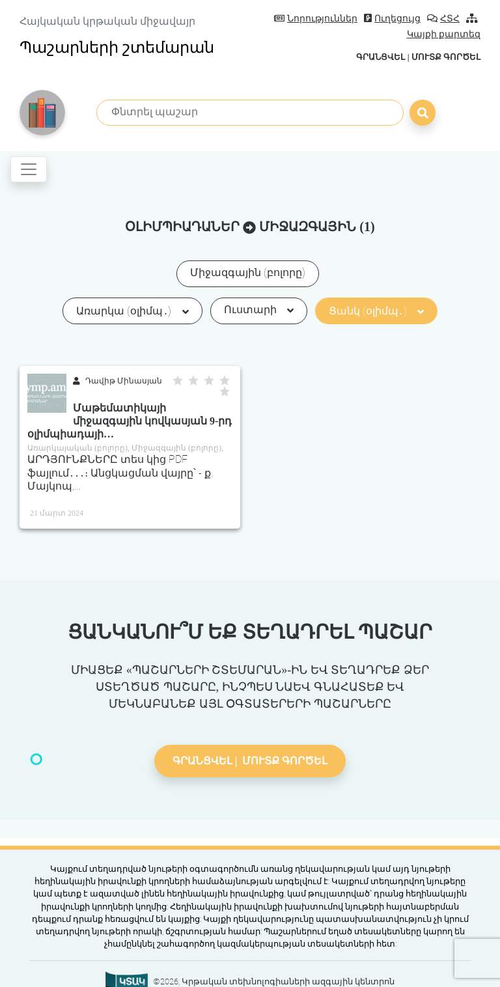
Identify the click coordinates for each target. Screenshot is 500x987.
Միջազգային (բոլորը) (247, 272)
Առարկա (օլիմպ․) (132, 311)
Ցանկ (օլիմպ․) (376, 311)
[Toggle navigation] (28, 169)
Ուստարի (259, 309)
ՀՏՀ (443, 18)
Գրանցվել (380, 57)
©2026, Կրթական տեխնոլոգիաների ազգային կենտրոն (274, 981)
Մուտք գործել (445, 57)
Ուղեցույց (392, 18)
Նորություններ (315, 18)
